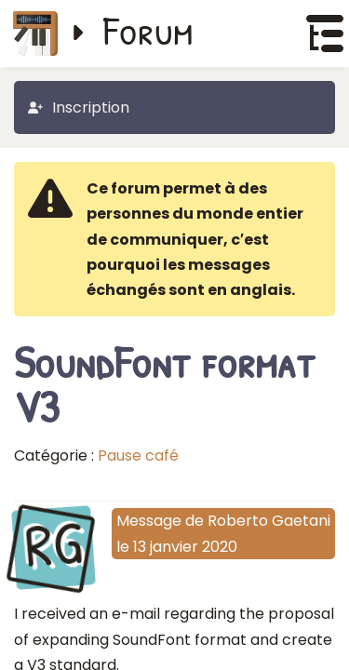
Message (148, 520)
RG (53, 545)
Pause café (138, 455)
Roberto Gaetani (269, 520)
